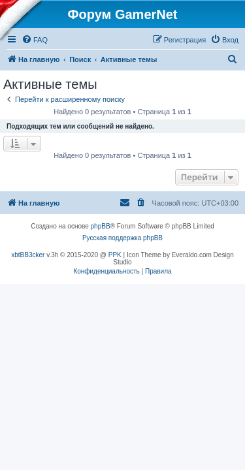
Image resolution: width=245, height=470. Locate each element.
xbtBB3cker (27, 262)
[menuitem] (35, 47)
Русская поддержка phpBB (122, 245)
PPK (115, 262)
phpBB (100, 234)
